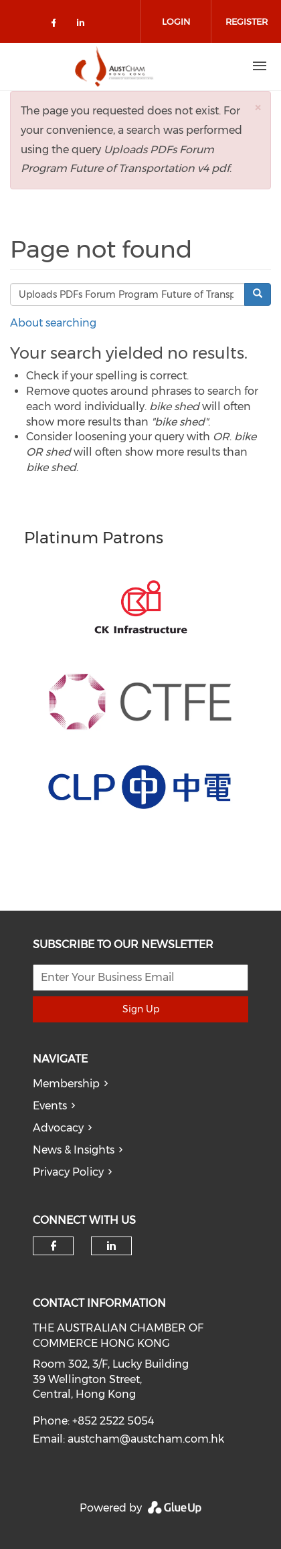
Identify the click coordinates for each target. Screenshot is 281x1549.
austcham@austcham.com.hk (146, 1439)
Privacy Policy (68, 1172)
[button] (257, 107)
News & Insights (73, 1150)
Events (50, 1105)
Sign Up (140, 1009)
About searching (53, 322)
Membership (66, 1083)
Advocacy (58, 1127)
